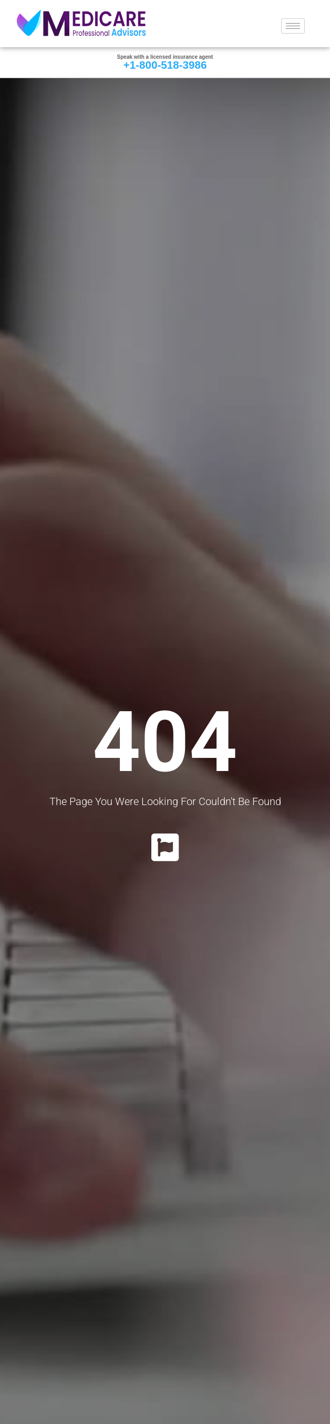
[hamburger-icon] (293, 26)
